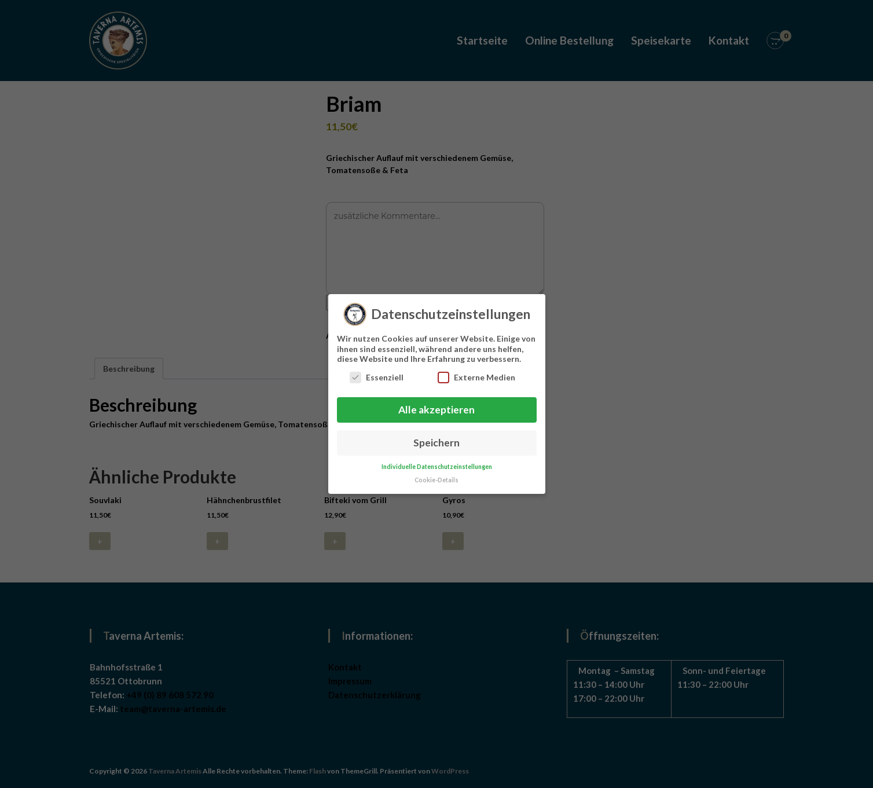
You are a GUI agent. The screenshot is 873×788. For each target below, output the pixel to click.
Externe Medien (476, 373)
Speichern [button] (436, 439)
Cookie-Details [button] (436, 475)
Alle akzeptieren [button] (436, 406)
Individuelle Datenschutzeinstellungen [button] (437, 462)
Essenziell (377, 373)
